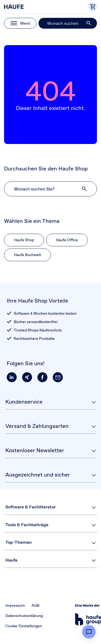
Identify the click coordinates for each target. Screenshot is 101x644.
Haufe (11, 560)
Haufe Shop (24, 240)
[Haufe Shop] (28, 7)
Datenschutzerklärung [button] (24, 616)
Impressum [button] (15, 605)
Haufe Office (67, 240)
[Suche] (68, 23)
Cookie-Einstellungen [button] (23, 626)
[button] (89, 23)
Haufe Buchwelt (27, 254)
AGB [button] (35, 605)
